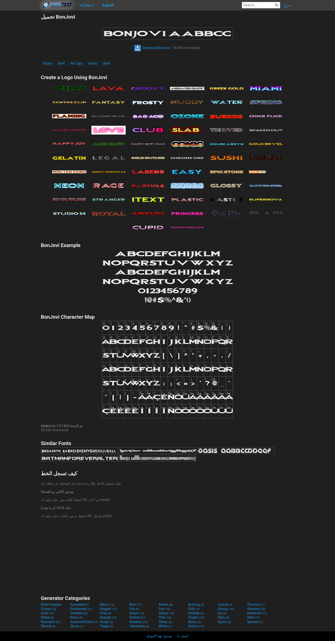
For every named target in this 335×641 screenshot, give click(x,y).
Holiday (196, 613)
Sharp (165, 622)
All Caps (76, 63)
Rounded (50, 622)
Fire (134, 609)
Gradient (78, 613)
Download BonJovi (152, 48)
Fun (164, 609)
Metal (47, 617)
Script (106, 622)
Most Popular (51, 605)
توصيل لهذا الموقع (159, 636)
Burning (196, 605)
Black (107, 605)
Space (224, 622)
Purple (196, 617)
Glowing (256, 609)
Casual (225, 605)
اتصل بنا (182, 636)
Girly (193, 609)
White (165, 626)
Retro (253, 617)
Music (47, 63)
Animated (79, 605)
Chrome (256, 605)
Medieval (257, 613)
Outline (137, 617)
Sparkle (255, 622)
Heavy (93, 63)
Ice (222, 613)
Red (223, 617)
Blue (135, 605)
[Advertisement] (20, 78)
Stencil (48, 626)
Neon (76, 617)
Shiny (194, 622)
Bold (106, 63)
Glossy (226, 609)
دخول (287, 6)
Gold (47, 613)
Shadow (138, 622)
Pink (165, 617)
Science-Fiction (84, 622)
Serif (61, 63)
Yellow (196, 626)
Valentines (139, 626)
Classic (48, 609)
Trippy (106, 626)
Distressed (81, 609)
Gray (105, 613)
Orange (108, 617)
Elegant (108, 609)
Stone (76, 626)
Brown (166, 605)
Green (136, 613)
